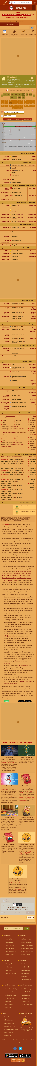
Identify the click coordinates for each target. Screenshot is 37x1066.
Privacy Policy (27, 1030)
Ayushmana (15, 175)
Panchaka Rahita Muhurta (8, 456)
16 (25, 103)
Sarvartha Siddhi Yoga (9, 578)
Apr (16, 94)
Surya (22, 661)
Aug (30, 94)
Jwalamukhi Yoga (11, 580)
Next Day (27, 119)
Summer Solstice (10, 948)
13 (14, 103)
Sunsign (6, 236)
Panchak (24, 964)
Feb (9, 94)
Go (27, 928)
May (20, 94)
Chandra (17, 661)
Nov (19, 97)
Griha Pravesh (10, 967)
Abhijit (7, 308)
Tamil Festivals (26, 1001)
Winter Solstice (10, 954)
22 (14, 106)
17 (29, 103)
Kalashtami (4, 84)
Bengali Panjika (9, 1032)
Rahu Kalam (5, 327)
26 (29, 106)
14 (18, 103)
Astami (14, 168)
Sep (12, 97)
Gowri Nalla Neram (27, 992)
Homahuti (6, 364)
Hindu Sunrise (8, 1020)
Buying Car (9, 970)
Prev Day (8, 119)
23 (18, 106)
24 (21, 106)
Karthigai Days (26, 998)
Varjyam (6, 338)
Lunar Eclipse (10, 942)
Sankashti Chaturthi (25, 681)
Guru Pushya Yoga (24, 575)
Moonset (33, 159)
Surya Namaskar (23, 665)
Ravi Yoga (32, 84)
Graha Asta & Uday (27, 948)
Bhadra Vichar (26, 970)
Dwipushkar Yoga (18, 573)
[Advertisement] (18, 56)
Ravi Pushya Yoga (11, 575)
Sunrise (6, 156)
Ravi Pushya (9, 1001)
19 (3, 106)
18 (33, 103)
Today (17, 119)
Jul (27, 94)
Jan (5, 94)
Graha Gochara (26, 954)
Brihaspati (7, 663)
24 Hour (19, 90)
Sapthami (14, 165)
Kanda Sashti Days (27, 1004)
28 (14, 108)
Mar (12, 94)
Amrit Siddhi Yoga (22, 578)
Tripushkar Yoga (10, 998)
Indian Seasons (9, 1017)
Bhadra (16, 571)
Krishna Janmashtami (11, 684)
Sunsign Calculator (9, 1026)
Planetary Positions (27, 945)
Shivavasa (6, 376)
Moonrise (6, 159)
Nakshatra (25, 976)
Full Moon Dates (26, 939)
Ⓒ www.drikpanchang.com (26, 1029)
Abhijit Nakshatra (26, 979)
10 (3, 103)
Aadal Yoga (18, 86)
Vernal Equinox (10, 945)
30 (21, 108)
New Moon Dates (27, 942)
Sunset (34, 156)
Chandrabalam (10, 416)
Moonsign (6, 227)
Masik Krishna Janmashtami (15, 84)
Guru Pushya (9, 1004)
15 (21, 103)
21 (10, 106)
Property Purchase (11, 973)
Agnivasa (6, 367)
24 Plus (26, 90)
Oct (16, 97)
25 (25, 106)
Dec (23, 97)
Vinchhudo (9, 573)
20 (6, 106)
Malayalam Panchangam (11, 1029)
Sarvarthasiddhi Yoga (11, 989)
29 (18, 108)
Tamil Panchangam (27, 989)
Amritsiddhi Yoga (10, 992)
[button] (22, 2)
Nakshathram (32, 165)
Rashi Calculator (9, 1023)
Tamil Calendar (26, 995)
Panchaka (26, 84)
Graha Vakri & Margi (27, 951)
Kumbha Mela (8, 1035)
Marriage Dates (10, 964)
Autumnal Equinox (11, 951)
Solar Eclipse (9, 939)
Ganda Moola (25, 967)
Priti (13, 170)
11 (6, 103)
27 (33, 106)
